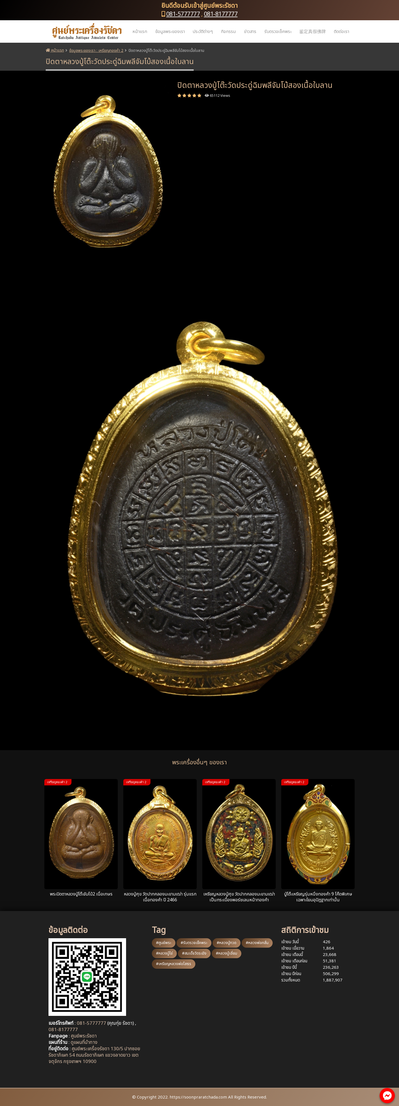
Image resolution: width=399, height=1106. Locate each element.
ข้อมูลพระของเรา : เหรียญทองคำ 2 (96, 51)
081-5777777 (183, 14)
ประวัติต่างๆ (203, 31)
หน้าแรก (139, 31)
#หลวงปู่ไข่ (164, 953)
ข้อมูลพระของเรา (170, 31)
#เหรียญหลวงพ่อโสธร (173, 964)
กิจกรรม (228, 31)
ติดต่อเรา (341, 31)
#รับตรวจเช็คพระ (194, 943)
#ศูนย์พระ (163, 943)
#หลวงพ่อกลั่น (257, 943)
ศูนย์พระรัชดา (84, 1036)
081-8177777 (221, 14)
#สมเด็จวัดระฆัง (194, 953)
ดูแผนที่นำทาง (84, 1042)
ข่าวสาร (250, 31)
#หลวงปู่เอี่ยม (226, 953)
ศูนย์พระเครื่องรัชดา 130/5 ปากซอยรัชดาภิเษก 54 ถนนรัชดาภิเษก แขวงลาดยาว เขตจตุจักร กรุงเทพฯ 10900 (94, 1055)
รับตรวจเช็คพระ (277, 31)
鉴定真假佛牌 (312, 31)
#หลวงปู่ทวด (226, 943)
